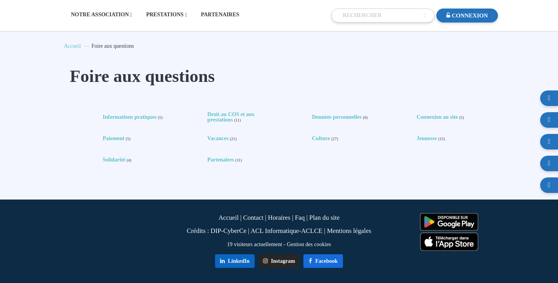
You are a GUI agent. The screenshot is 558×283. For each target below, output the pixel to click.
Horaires (279, 217)
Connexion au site (440, 117)
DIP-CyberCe (228, 230)
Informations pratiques (133, 117)
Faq (300, 217)
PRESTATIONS (166, 15)
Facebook (323, 261)
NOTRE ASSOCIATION (101, 15)
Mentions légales (349, 230)
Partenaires (224, 160)
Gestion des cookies (309, 244)
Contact (253, 217)
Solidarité (117, 160)
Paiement (117, 138)
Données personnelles (340, 117)
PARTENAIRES (220, 14)
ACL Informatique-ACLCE (287, 230)
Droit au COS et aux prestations (231, 117)
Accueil (72, 46)
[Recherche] (381, 15)
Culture (325, 138)
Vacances (222, 138)
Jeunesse (431, 138)
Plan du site (324, 217)
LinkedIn (235, 261)
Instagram (279, 261)
